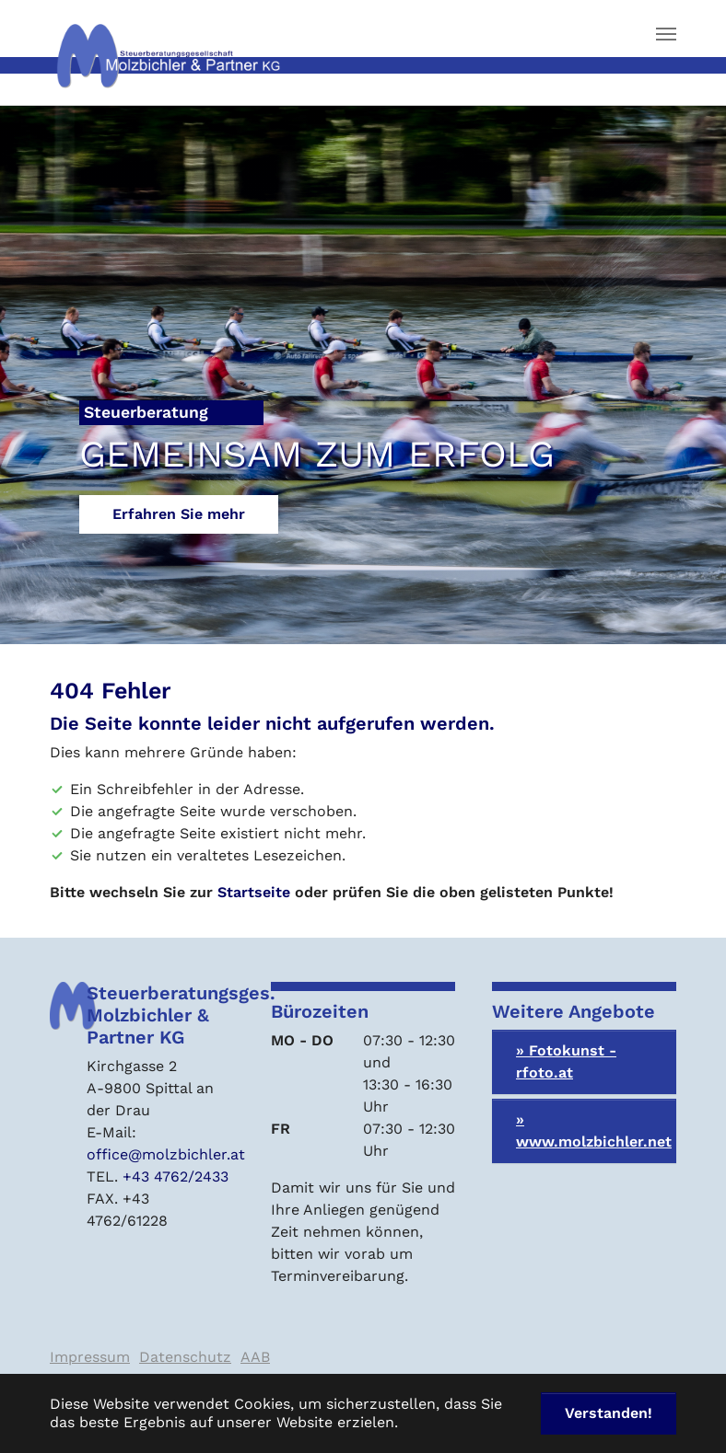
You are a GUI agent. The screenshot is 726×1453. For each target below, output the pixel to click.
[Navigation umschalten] (666, 34)
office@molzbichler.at (166, 1154)
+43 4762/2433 (175, 1176)
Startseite (253, 892)
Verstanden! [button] (608, 1413)
